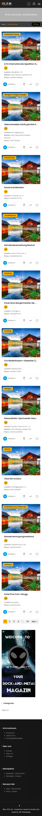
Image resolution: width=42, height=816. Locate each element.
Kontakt (9, 751)
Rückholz (8, 273)
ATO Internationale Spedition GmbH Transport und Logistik (21, 64)
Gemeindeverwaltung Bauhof (19, 245)
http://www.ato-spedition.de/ (21, 75)
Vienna (7, 449)
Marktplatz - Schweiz (13, 776)
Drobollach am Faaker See (15, 507)
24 (28, 621)
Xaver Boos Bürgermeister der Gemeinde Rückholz (21, 303)
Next (34, 621)
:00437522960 (15, 140)
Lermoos (8, 564)
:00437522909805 (16, 432)
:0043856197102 (16, 198)
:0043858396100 (16, 256)
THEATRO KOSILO (12, 478)
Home (3, 24)
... (22, 621)
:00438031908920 (16, 77)
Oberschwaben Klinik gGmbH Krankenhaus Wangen (21, 124)
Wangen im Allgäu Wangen (15, 95)
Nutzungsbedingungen (14, 738)
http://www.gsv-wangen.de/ (21, 429)
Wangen (7, 388)
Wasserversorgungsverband (19, 536)
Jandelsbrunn (10, 215)
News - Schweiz (11, 791)
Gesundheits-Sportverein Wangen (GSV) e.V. (21, 418)
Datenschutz (10, 735)
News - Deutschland (13, 789)
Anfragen (9, 756)
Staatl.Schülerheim (14, 187)
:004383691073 (15, 314)
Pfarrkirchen (9, 158)
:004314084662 (15, 489)
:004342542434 (15, 547)
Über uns (9, 753)
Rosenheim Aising (11, 34)
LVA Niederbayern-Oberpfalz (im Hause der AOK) (21, 360)
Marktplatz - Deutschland (15, 773)
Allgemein (5, 710)
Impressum (10, 733)
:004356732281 (15, 605)
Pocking (7, 331)
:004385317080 (15, 371)
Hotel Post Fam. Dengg (16, 594)
